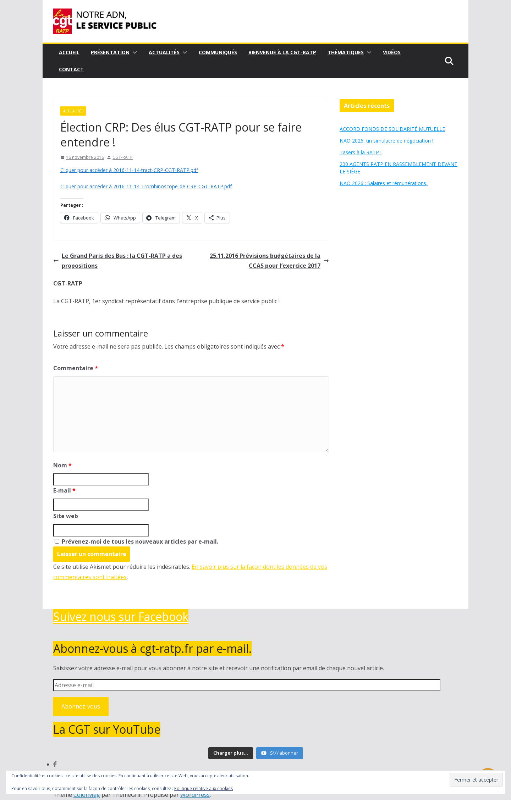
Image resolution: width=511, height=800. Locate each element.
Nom (62, 465)
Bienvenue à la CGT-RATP (282, 52)
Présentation (110, 52)
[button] (133, 52)
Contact (71, 69)
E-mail (64, 490)
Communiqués (218, 52)
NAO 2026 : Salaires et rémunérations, (384, 183)
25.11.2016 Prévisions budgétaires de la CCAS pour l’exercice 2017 (269, 261)
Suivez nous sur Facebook (120, 616)
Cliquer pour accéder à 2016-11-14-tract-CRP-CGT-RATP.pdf (129, 170)
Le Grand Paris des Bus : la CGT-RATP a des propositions (117, 261)
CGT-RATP (122, 157)
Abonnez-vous (80, 706)
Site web (65, 516)
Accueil (69, 52)
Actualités (164, 52)
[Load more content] (230, 753)
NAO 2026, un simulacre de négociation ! (386, 140)
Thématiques (346, 52)
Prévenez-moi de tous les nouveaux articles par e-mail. (140, 541)
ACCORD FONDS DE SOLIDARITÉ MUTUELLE (392, 129)
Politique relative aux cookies (203, 788)
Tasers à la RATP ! (360, 152)
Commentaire (75, 368)
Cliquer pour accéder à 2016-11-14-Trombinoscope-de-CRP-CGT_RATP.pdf (146, 186)
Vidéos (392, 52)
